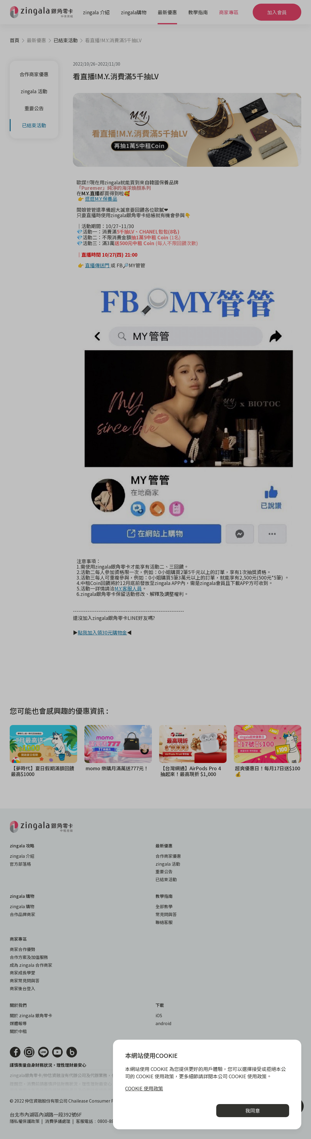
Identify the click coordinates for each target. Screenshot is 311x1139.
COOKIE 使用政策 (144, 1088)
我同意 (252, 1110)
